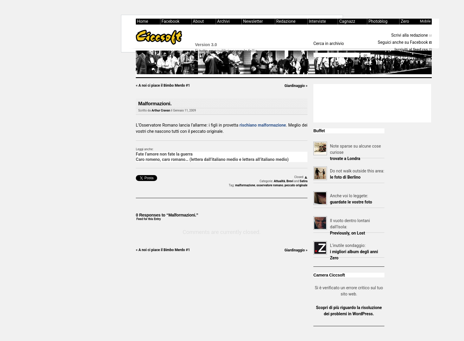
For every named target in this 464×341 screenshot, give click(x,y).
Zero (405, 21)
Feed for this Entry (148, 219)
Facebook (171, 21)
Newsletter (253, 21)
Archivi (223, 21)
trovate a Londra (345, 158)
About (198, 21)
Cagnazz (347, 21)
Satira (303, 181)
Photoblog (377, 21)
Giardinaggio (295, 86)
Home (142, 21)
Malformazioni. (155, 103)
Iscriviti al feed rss (411, 49)
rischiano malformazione (262, 125)
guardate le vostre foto (351, 202)
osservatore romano (270, 185)
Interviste (317, 21)
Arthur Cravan (161, 110)
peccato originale (296, 185)
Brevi (289, 181)
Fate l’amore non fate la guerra (164, 154)
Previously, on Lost (347, 233)
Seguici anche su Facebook (403, 42)
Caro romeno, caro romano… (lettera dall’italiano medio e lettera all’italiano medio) (212, 159)
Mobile (425, 21)
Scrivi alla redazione (409, 35)
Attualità (279, 181)
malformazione (245, 185)
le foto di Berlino (345, 177)
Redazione (286, 21)
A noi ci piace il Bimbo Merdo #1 (163, 85)
